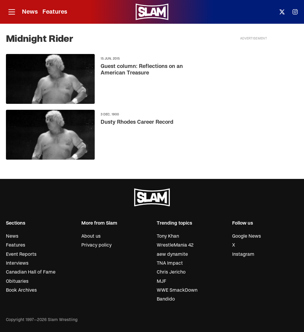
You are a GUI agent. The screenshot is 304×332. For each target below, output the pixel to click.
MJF (161, 281)
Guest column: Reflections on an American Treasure (142, 69)
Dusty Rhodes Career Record (137, 122)
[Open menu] (11, 12)
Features (54, 11)
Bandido (166, 299)
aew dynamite (172, 254)
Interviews (17, 263)
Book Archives (21, 290)
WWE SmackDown (177, 290)
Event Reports (21, 254)
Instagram (243, 254)
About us (91, 236)
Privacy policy (96, 245)
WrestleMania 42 (175, 245)
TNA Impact (170, 263)
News (30, 11)
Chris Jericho (171, 272)
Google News (246, 236)
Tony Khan (168, 236)
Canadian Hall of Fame (31, 272)
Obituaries (17, 281)
